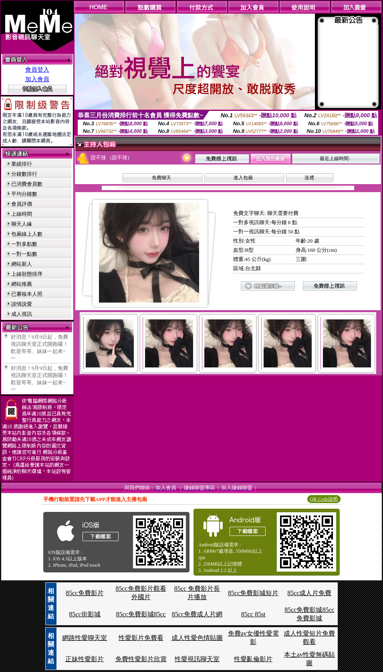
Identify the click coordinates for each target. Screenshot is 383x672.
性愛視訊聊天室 (197, 659)
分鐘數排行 (24, 174)
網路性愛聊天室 (84, 637)
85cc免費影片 (84, 593)
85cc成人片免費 (309, 593)
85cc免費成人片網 (197, 614)
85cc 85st (253, 614)
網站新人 (21, 264)
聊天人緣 (21, 224)
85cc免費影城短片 (253, 593)
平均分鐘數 (24, 194)
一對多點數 (24, 244)
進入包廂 (243, 178)
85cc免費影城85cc (140, 614)
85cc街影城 (84, 614)
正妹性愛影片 (84, 659)
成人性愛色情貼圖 (197, 637)
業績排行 (21, 164)
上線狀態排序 (26, 274)
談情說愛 (21, 304)
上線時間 (21, 214)
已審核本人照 (26, 294)
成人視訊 (21, 314)
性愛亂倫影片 (253, 659)
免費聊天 (161, 178)
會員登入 (37, 69)
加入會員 (37, 79)
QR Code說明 (324, 499)
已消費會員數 (26, 184)
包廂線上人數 (26, 234)
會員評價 (21, 204)
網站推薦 (21, 284)
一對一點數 (24, 254)
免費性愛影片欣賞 (141, 659)
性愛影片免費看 (141, 637)
